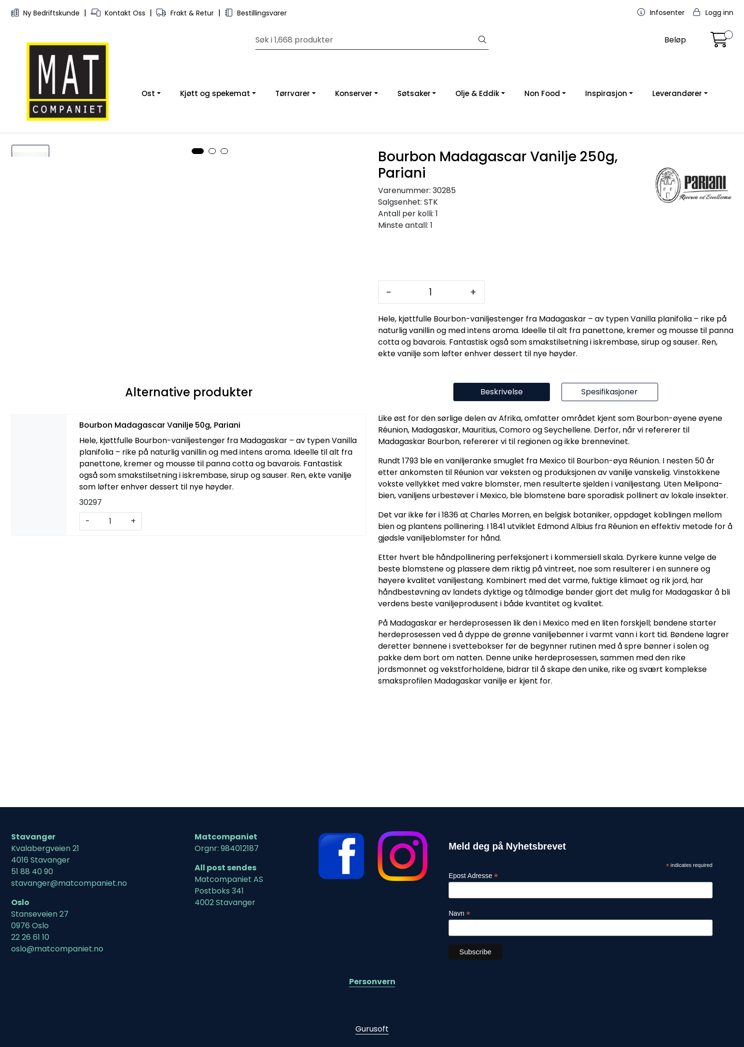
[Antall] (431, 292)
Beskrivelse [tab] (501, 500)
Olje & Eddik (477, 93)
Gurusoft (372, 1028)
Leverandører (677, 93)
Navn (459, 913)
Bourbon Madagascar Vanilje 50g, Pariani (159, 533)
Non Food (542, 93)
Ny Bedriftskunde (46, 13)
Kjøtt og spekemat (215, 93)
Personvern (372, 981)
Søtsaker (414, 93)
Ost (148, 93)
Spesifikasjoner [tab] (609, 500)
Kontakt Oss (119, 13)
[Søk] (366, 40)
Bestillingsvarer (256, 13)
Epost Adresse (473, 875)
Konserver (353, 93)
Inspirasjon (606, 93)
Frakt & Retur (186, 13)
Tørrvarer (292, 93)
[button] (198, 462)
